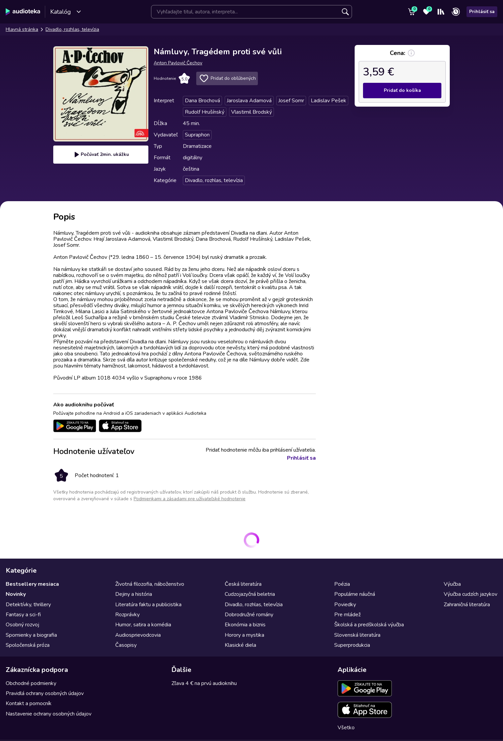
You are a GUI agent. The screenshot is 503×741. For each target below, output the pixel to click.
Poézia (342, 584)
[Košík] (412, 12)
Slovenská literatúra (357, 635)
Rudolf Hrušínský (204, 112)
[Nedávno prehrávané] (456, 12)
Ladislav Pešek (328, 100)
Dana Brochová (202, 100)
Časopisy (126, 645)
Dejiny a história (133, 594)
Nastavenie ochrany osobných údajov (48, 714)
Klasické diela (240, 645)
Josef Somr (291, 100)
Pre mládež (347, 614)
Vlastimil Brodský (251, 112)
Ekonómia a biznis (245, 624)
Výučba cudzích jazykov (470, 594)
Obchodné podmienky (31, 683)
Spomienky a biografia (31, 635)
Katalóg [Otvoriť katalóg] (65, 12)
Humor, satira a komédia (143, 624)
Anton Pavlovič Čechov (178, 63)
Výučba (452, 584)
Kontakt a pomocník (29, 703)
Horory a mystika (244, 635)
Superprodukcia (352, 645)
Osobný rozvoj (22, 624)
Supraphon (197, 134)
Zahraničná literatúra (467, 604)
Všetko (346, 727)
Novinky (16, 594)
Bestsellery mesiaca (32, 584)
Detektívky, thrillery (28, 604)
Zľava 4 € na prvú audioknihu (204, 683)
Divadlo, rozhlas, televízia (72, 29)
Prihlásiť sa (482, 11)
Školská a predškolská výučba (369, 624)
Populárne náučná (354, 594)
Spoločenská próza (28, 645)
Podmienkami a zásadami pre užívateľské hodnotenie (189, 499)
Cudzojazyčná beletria (250, 594)
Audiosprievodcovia (138, 635)
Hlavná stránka (22, 29)
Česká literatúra (243, 584)
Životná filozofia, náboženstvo (149, 584)
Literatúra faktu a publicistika (148, 604)
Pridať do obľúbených (227, 78)
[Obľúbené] (426, 12)
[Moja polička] (441, 12)
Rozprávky (127, 614)
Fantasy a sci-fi (23, 614)
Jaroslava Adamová (249, 100)
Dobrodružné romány (249, 614)
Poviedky (345, 604)
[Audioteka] (23, 12)
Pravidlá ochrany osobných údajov (45, 693)
